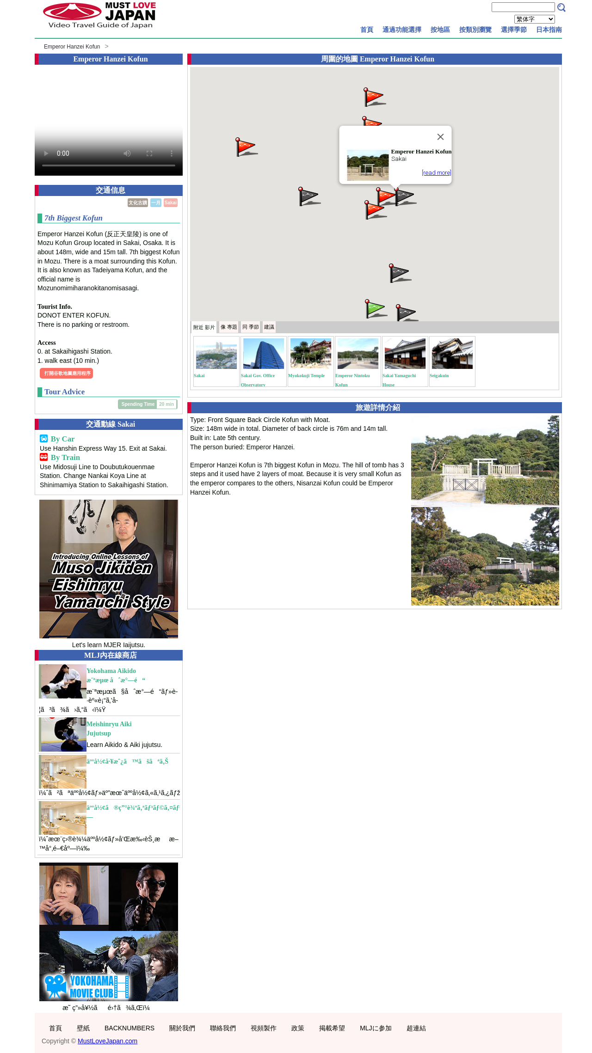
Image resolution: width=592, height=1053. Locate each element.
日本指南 (549, 29)
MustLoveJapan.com (107, 1041)
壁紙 (83, 1028)
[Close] (440, 137)
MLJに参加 (375, 1028)
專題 (229, 327)
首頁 (366, 29)
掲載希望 (332, 1028)
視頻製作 (264, 1028)
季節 (250, 327)
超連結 (416, 1028)
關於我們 (182, 1028)
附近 (204, 327)
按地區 (440, 29)
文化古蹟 (138, 202)
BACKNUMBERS (129, 1028)
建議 (269, 327)
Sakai (171, 202)
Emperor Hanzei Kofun (72, 46)
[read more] (436, 172)
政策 (297, 1028)
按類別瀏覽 (475, 29)
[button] (405, 196)
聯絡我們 (223, 1028)
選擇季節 (514, 29)
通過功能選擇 (401, 29)
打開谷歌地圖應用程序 (67, 373)
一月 (155, 202)
